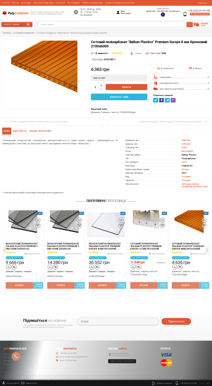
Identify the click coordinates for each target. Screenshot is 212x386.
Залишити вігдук (33, 252)
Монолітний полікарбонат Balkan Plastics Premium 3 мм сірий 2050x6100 (63, 246)
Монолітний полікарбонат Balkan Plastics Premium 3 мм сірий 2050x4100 (22, 246)
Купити (126, 86)
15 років (186, 180)
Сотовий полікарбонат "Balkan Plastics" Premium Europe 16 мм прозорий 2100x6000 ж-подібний (146, 246)
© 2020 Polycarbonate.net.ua (200, 377)
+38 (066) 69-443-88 (199, 10)
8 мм (184, 147)
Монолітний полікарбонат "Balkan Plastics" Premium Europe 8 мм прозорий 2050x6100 (105, 246)
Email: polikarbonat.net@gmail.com (72, 348)
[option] (23, 246)
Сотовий (186, 176)
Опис (6, 130)
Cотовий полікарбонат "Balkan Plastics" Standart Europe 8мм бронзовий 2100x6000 (188, 246)
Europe (185, 169)
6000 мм (186, 140)
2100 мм (186, 144)
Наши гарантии (41, 130)
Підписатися (176, 312)
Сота (184, 162)
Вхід (122, 11)
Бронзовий (187, 151)
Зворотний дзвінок (200, 14)
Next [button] (207, 245)
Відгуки (20, 130)
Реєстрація (126, 13)
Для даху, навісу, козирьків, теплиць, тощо (195, 185)
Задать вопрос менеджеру (122, 353)
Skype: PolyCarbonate (66, 352)
